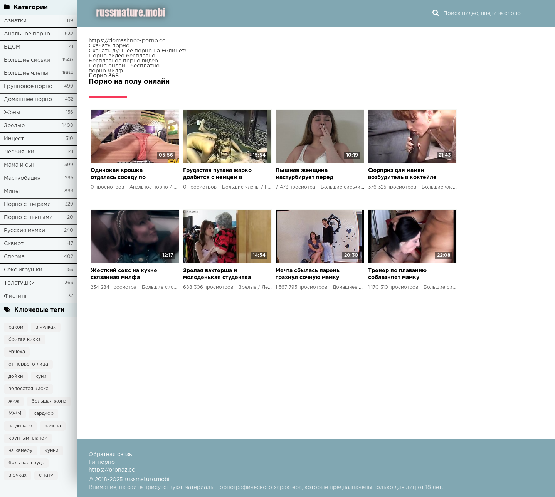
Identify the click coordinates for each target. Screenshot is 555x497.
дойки (15, 376)
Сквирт (14, 243)
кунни (52, 450)
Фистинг (15, 296)
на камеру (20, 450)
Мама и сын (20, 165)
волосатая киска (28, 389)
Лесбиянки (19, 152)
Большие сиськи (27, 60)
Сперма (14, 256)
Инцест (14, 138)
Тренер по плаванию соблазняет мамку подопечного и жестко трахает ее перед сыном (402, 274)
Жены (12, 112)
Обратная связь (110, 454)
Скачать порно (109, 46)
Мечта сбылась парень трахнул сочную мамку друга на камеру (308, 274)
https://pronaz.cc (112, 470)
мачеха (16, 352)
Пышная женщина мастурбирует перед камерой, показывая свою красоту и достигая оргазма (304, 174)
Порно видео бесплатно (122, 56)
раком (15, 327)
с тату (46, 475)
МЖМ (14, 413)
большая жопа (49, 401)
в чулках (45, 327)
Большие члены (26, 73)
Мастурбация (22, 178)
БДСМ (12, 47)
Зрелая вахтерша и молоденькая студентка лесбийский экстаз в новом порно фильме (217, 274)
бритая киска (24, 339)
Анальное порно (27, 34)
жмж (13, 401)
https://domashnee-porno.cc (127, 41)
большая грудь (26, 463)
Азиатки (15, 21)
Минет (12, 191)
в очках (17, 475)
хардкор (44, 413)
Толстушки (19, 283)
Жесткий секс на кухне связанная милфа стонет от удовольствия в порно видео (124, 274)
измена (52, 426)
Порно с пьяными (28, 217)
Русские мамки (24, 230)
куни (41, 376)
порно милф (106, 71)
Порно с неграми (27, 204)
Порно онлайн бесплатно (124, 66)
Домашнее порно (28, 99)
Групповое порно (28, 86)
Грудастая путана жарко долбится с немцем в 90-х (217, 174)
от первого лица (28, 364)
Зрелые (14, 125)
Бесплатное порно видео (123, 61)
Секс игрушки (23, 270)
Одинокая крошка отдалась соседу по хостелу (118, 174)
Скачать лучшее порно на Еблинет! (137, 51)
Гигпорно (102, 462)
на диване (20, 426)
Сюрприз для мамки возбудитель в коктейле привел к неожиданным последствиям (402, 174)
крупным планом (27, 438)
